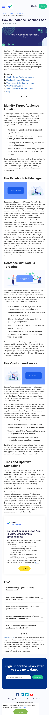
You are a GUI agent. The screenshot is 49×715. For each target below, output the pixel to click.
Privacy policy (13, 699)
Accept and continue (20, 711)
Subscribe (37, 677)
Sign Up (43, 6)
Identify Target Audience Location (20, 77)
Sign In (34, 6)
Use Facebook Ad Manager (18, 80)
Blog (11, 13)
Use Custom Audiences (16, 86)
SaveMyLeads (9, 638)
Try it (37, 562)
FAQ (8, 92)
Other (19, 13)
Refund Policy (36, 699)
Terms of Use (24, 699)
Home (4, 13)
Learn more (22, 707)
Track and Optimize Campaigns (19, 89)
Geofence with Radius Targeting (20, 83)
